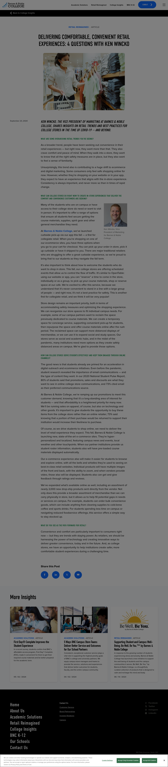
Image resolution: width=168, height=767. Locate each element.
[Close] (164, 762)
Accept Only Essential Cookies (128, 762)
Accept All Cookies (149, 762)
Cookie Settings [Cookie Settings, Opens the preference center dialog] (107, 762)
